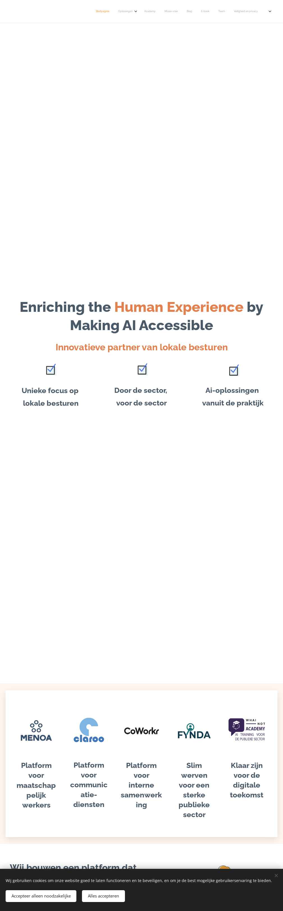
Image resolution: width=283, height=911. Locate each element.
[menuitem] (182, 11)
